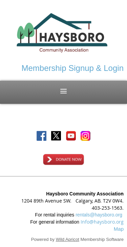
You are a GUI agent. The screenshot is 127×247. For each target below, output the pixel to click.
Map (119, 229)
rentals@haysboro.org (99, 214)
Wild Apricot (67, 239)
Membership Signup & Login (72, 68)
